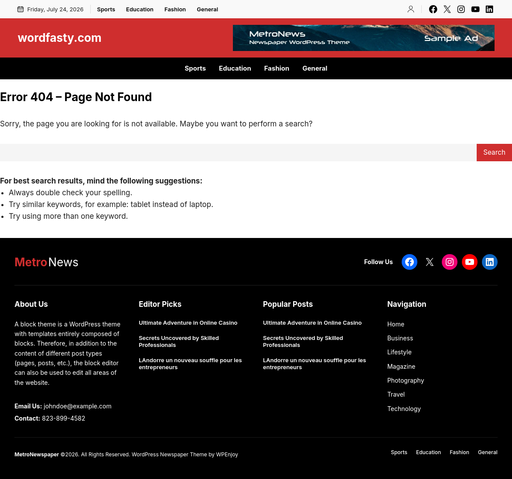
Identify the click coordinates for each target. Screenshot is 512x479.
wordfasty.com (59, 37)
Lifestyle (399, 352)
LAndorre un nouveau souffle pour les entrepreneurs (190, 363)
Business (400, 338)
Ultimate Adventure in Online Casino (188, 322)
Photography (405, 380)
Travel (396, 394)
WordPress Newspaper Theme (169, 454)
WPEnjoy (227, 454)
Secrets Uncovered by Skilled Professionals (179, 341)
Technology (404, 408)
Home (395, 324)
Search (494, 152)
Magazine (401, 366)
